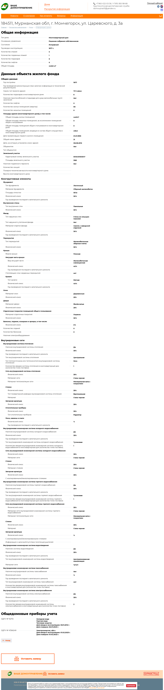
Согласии (101, 687)
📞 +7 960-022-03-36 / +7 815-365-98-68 (110, 4)
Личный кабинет (155, 3)
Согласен (131, 686)
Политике (92, 687)
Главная (4, 27)
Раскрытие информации (57, 9)
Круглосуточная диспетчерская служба (111, 6)
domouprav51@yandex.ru (104, 8)
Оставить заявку (56, 674)
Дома (47, 4)
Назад (7, 640)
